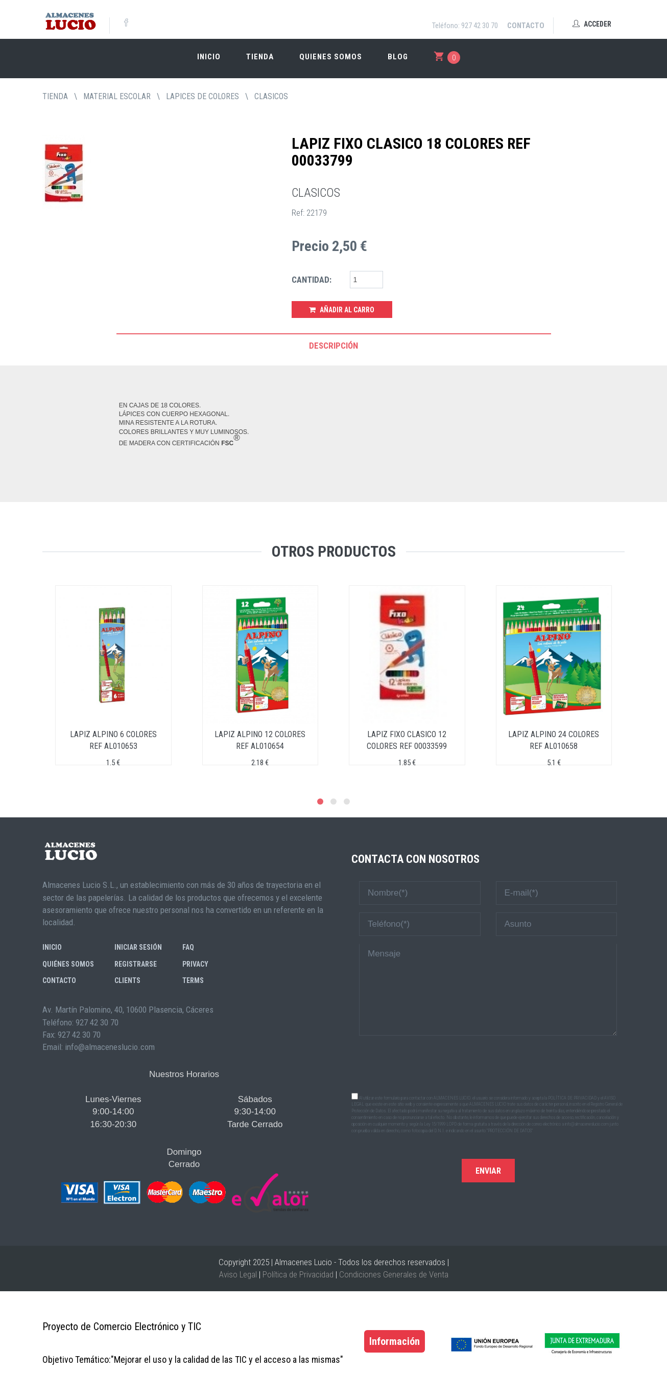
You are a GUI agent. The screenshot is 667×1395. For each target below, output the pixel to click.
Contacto (525, 25)
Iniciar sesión (138, 947)
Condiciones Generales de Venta (393, 1274)
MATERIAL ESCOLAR (117, 96)
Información (394, 1341)
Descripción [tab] (333, 345)
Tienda (260, 56)
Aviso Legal (238, 1274)
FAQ (188, 947)
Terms (193, 980)
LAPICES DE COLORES (202, 96)
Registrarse (135, 964)
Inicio (209, 56)
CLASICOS (271, 96)
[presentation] (488, 1063)
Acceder (592, 24)
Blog (398, 56)
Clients (127, 980)
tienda (55, 96)
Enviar (488, 1171)
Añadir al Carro (341, 310)
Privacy (195, 964)
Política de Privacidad (298, 1274)
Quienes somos (330, 56)
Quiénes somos (68, 964)
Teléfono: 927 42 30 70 (465, 25)
